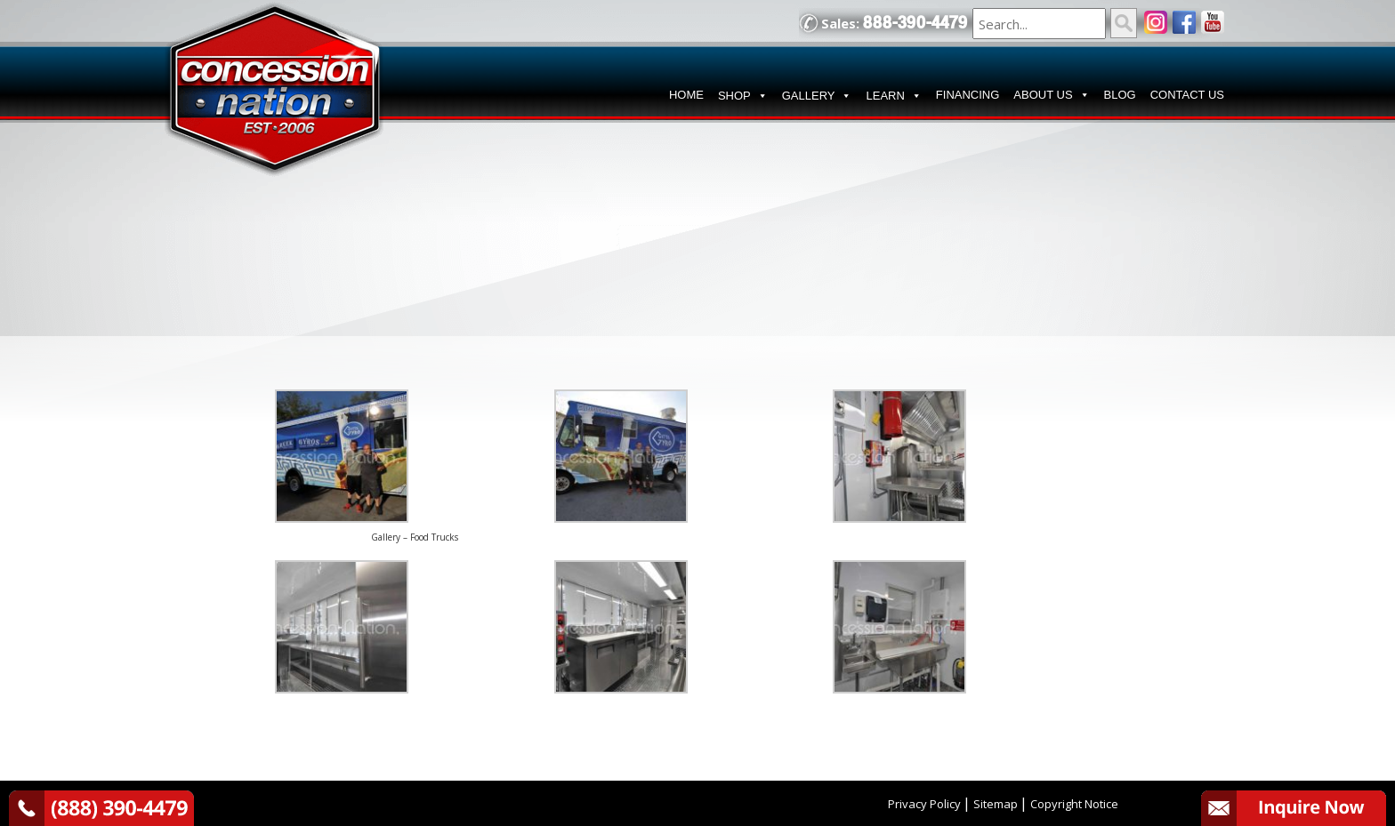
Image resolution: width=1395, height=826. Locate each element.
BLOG (1120, 94)
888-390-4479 (915, 22)
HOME (686, 94)
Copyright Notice (1074, 804)
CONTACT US (1187, 94)
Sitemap (995, 804)
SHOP (743, 96)
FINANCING (968, 94)
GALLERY (817, 96)
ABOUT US (1051, 95)
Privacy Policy (924, 804)
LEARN (893, 96)
